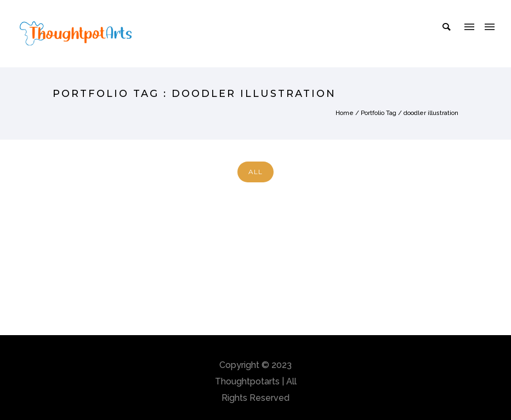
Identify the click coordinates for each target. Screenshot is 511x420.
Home (345, 113)
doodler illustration (431, 113)
